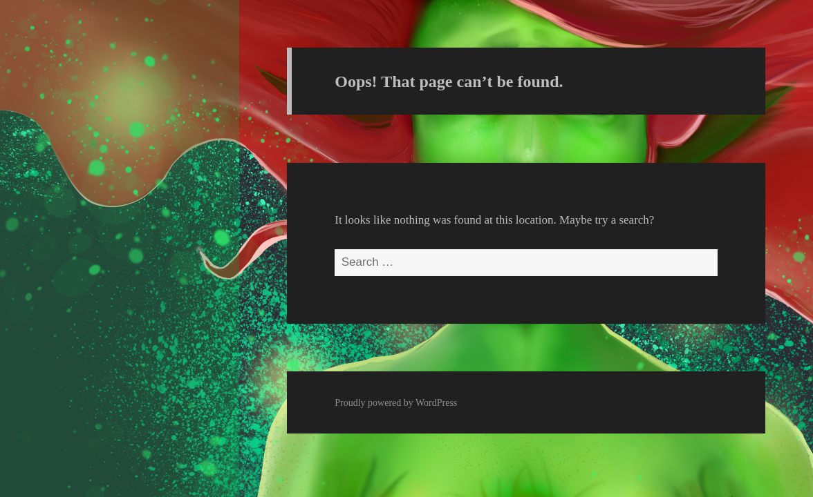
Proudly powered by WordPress (396, 403)
